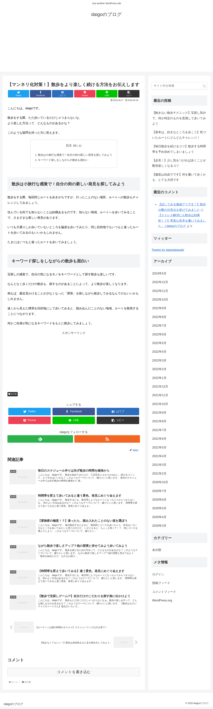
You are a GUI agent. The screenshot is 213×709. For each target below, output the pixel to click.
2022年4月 (159, 351)
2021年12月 (160, 386)
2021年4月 (159, 456)
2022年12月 (160, 282)
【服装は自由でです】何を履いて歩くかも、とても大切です (179, 177)
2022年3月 (159, 360)
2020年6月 (159, 499)
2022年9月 (159, 308)
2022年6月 (159, 334)
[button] (204, 86)
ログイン (158, 574)
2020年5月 (159, 508)
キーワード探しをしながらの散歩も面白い (63, 160)
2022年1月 (159, 378)
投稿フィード (161, 583)
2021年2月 (159, 473)
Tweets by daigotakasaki (168, 250)
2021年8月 (159, 421)
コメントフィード (164, 591)
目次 (69, 145)
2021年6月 (159, 438)
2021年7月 (159, 430)
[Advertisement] (106, 48)
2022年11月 (160, 291)
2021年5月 (159, 447)
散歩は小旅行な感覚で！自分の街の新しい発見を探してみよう (75, 155)
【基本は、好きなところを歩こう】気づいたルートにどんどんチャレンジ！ (179, 135)
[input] (179, 85)
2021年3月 (159, 464)
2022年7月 (159, 325)
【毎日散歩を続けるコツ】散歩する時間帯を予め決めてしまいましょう (179, 149)
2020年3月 (159, 525)
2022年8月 (159, 317)
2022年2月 (159, 369)
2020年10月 (160, 482)
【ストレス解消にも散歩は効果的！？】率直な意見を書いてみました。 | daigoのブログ (182, 221)
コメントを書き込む (74, 674)
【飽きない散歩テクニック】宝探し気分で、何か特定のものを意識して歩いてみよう (179, 118)
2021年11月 (160, 395)
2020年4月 (159, 517)
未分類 (12, 395)
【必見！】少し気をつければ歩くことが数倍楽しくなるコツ (179, 163)
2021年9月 (159, 412)
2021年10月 (160, 404)
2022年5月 (159, 343)
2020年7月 (159, 491)
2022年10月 (160, 299)
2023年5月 (159, 273)
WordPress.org (162, 600)
